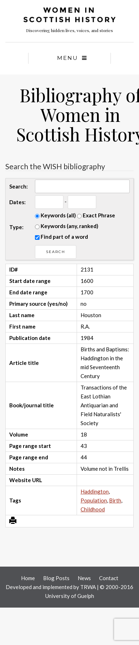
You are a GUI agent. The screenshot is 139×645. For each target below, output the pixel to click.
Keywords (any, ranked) (66, 226)
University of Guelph (69, 596)
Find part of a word (61, 236)
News (84, 578)
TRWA (88, 587)
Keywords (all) (55, 215)
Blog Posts (56, 578)
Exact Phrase (96, 215)
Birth (115, 500)
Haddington (95, 491)
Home (28, 578)
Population (94, 500)
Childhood (93, 509)
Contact (108, 578)
